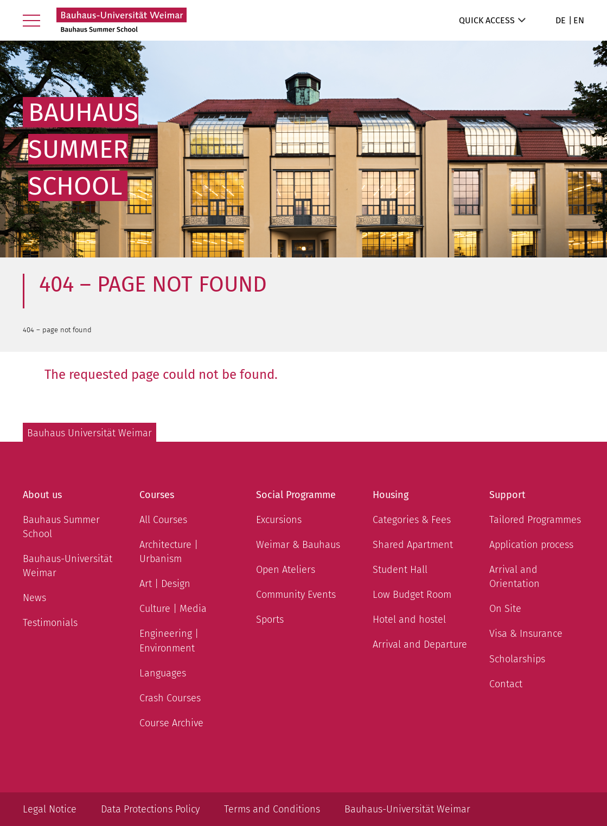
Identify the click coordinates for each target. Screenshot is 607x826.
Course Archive (171, 723)
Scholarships (517, 659)
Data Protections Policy (150, 809)
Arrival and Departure (420, 644)
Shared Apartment (413, 545)
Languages (162, 673)
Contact (505, 684)
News (34, 598)
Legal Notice (49, 809)
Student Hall (400, 570)
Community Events (296, 595)
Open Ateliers (285, 570)
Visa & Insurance (526, 634)
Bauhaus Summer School (61, 527)
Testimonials (50, 623)
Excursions (279, 520)
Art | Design (164, 584)
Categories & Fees (412, 520)
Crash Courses (170, 698)
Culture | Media (173, 609)
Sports (270, 619)
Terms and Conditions (272, 809)
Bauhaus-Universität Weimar (67, 566)
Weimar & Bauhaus (298, 545)
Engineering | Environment (169, 641)
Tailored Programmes (535, 520)
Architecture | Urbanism (168, 552)
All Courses (163, 520)
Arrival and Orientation (514, 577)
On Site (505, 609)
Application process (531, 545)
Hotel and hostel (409, 619)
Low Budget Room (412, 595)
